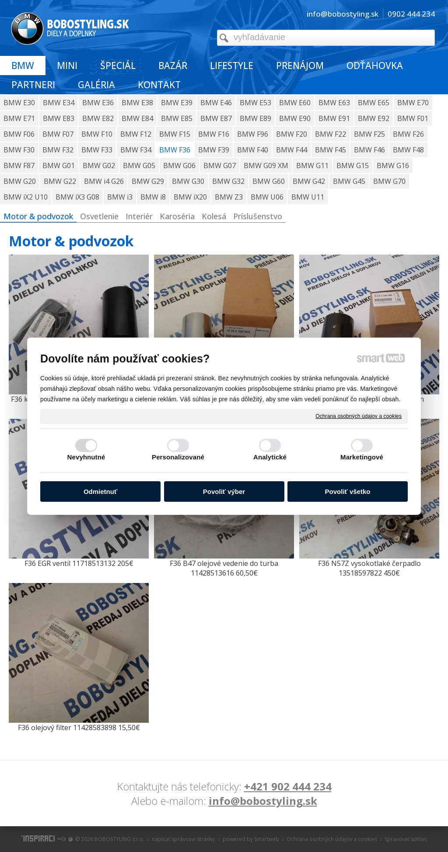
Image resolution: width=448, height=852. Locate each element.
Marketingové (361, 457)
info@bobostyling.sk (263, 800)
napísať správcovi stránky (183, 839)
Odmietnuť (100, 491)
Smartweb (266, 839)
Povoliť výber (224, 491)
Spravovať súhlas (406, 839)
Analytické (270, 457)
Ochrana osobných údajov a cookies (358, 416)
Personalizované (178, 457)
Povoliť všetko (348, 491)
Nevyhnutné (86, 457)
